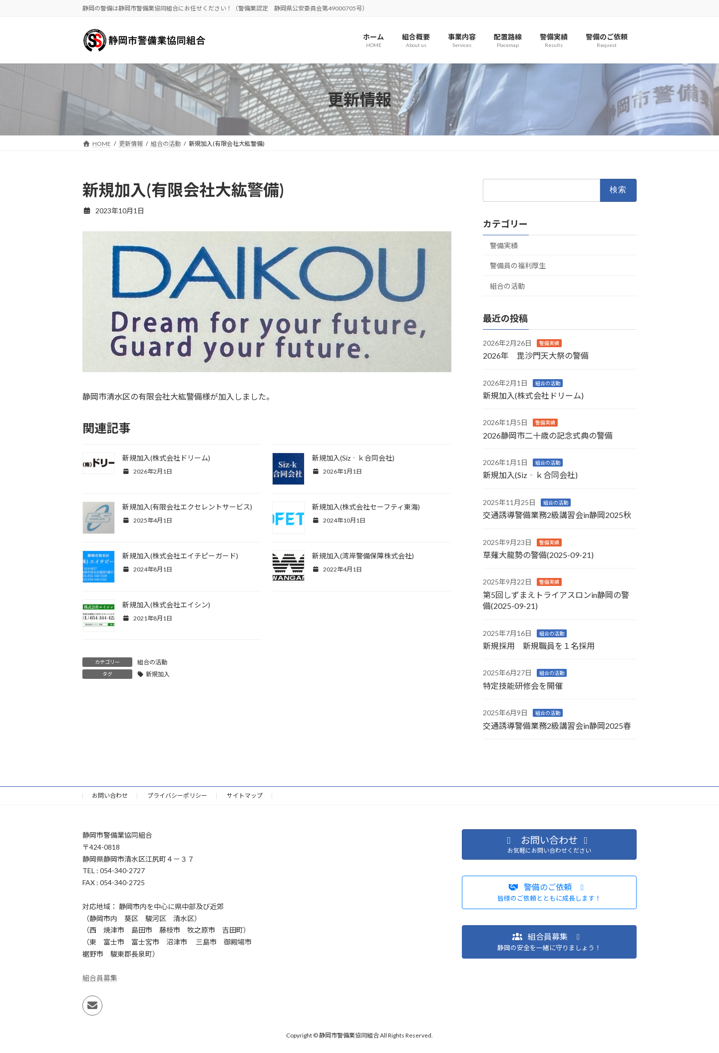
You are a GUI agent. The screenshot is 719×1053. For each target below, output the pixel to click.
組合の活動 (152, 662)
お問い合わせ (110, 795)
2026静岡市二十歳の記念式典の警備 (548, 435)
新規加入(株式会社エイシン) (166, 604)
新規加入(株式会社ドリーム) (166, 458)
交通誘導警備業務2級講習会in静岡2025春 (557, 725)
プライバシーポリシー (177, 795)
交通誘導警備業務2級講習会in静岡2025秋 (557, 515)
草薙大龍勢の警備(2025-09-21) (538, 554)
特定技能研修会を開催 (523, 685)
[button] (549, 893)
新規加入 (158, 674)
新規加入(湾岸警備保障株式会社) (363, 555)
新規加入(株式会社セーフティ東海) (366, 507)
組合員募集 (99, 978)
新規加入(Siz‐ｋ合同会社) (353, 458)
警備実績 (504, 245)
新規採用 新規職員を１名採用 (539, 645)
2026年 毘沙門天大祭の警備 (536, 356)
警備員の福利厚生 (518, 266)
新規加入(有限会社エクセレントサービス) (187, 507)
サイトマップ (245, 795)
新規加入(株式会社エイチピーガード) (180, 555)
